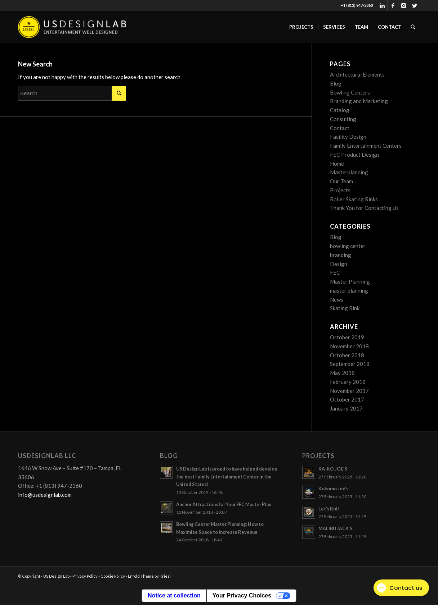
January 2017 (346, 408)
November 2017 (349, 391)
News (336, 299)
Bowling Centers (350, 92)
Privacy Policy (85, 576)
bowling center (348, 246)
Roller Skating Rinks (354, 199)
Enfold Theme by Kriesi (149, 576)
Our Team (341, 181)
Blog (335, 83)
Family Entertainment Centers (366, 145)
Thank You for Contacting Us (364, 208)
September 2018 (350, 364)
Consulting (343, 119)
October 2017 (347, 399)
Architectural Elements (357, 74)
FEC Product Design (354, 154)
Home (337, 163)
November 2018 (349, 346)
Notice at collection (174, 595)
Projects (340, 190)
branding (340, 255)
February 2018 (348, 382)
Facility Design (348, 136)
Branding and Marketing (359, 101)
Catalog (339, 110)
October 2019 (347, 337)
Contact (339, 128)
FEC (335, 272)
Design (338, 264)
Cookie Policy (112, 576)
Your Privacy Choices (242, 595)
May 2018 (342, 373)
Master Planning (350, 281)
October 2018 (347, 355)
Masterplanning (349, 172)
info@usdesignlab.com (45, 494)
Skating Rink (344, 308)
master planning (349, 290)
